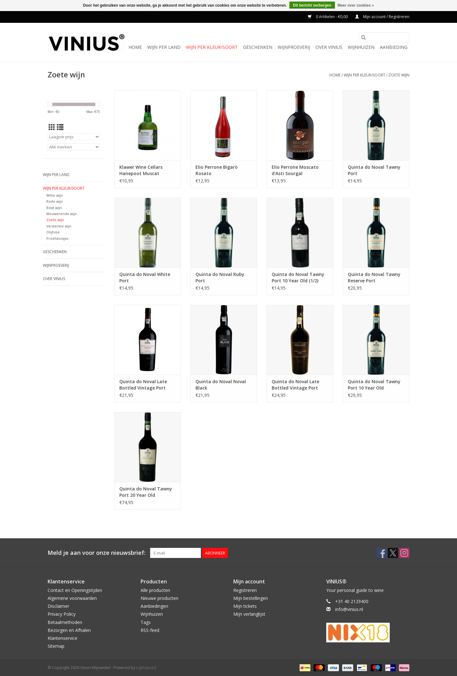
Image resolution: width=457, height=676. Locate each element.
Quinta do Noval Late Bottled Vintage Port (143, 384)
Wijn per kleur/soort (212, 47)
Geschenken (257, 47)
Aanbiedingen (154, 606)
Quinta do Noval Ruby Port (219, 277)
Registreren (245, 590)
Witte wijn (54, 195)
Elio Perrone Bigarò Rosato (216, 170)
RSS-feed (150, 630)
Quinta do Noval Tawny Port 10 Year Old (374, 384)
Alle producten (155, 590)
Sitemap (56, 646)
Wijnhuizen (361, 47)
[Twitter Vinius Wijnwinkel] (393, 553)
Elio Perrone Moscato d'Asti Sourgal (295, 170)
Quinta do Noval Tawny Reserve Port (374, 277)
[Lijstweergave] (60, 127)
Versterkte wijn (58, 226)
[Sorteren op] (74, 136)
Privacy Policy (62, 614)
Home (135, 47)
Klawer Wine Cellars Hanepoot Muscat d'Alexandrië (140, 170)
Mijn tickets (245, 606)
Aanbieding (393, 47)
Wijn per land (164, 47)
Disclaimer (58, 606)
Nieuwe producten (159, 598)
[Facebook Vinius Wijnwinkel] (381, 553)
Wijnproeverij (294, 47)
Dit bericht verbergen (312, 5)
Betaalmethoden (65, 622)
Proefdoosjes (57, 238)
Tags (146, 622)
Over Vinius (328, 47)
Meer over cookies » (355, 5)
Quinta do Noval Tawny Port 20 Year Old (145, 492)
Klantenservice (62, 638)
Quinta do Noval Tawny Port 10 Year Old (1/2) (298, 277)
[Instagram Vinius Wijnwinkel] (404, 553)
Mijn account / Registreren (382, 16)
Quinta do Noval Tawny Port (374, 170)
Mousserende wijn (61, 213)
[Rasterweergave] (52, 127)
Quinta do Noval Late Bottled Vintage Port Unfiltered (295, 384)
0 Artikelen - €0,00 (328, 16)
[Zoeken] (384, 37)
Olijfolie (53, 232)
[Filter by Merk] (74, 146)
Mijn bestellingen (250, 598)
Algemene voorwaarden (72, 598)
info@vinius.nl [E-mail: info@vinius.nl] (349, 609)
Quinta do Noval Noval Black (220, 384)
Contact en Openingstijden (75, 590)
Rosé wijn (54, 207)
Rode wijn (54, 201)
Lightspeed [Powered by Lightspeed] (146, 667)
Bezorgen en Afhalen (69, 630)
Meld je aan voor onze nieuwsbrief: (96, 552)
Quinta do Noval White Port (144, 277)
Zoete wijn (398, 75)
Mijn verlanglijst (249, 614)
